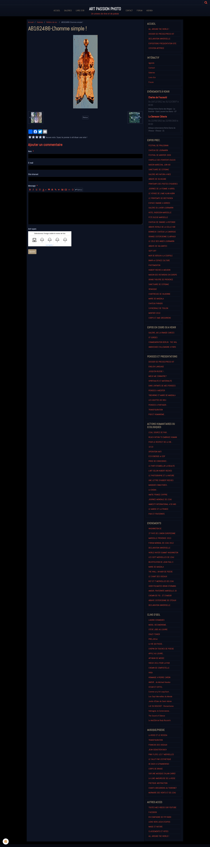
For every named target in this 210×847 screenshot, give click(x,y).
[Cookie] (6, 841)
